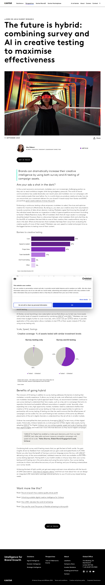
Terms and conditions (61, 580)
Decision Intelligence (33, 564)
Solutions (19, 3)
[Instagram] (87, 572)
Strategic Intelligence (34, 567)
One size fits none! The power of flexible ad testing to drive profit (44, 506)
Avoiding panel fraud (71, 570)
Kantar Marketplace (54, 3)
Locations (67, 560)
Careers (88, 3)
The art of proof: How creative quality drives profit (39, 493)
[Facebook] (90, 572)
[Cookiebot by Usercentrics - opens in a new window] (83, 279)
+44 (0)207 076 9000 (90, 567)
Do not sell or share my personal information (33, 305)
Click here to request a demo (43, 472)
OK (72, 305)
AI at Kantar (75, 3)
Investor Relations (70, 567)
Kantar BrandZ (41, 3)
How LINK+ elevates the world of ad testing (37, 502)
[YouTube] (84, 572)
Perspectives (30, 3)
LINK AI (60, 316)
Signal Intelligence (33, 560)
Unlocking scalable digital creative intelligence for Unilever (42, 497)
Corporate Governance (94, 580)
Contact (95, 3)
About (82, 3)
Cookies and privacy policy (77, 580)
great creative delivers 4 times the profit (40, 201)
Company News (69, 564)
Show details (84, 299)
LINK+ (69, 316)
